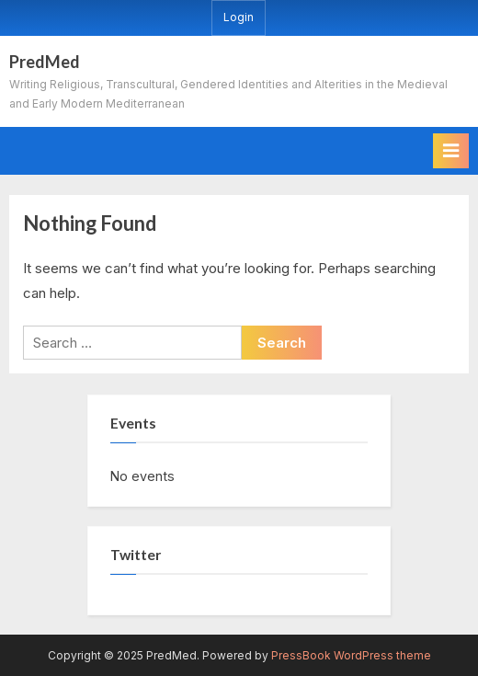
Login (238, 17)
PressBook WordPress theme (351, 655)
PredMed (44, 62)
